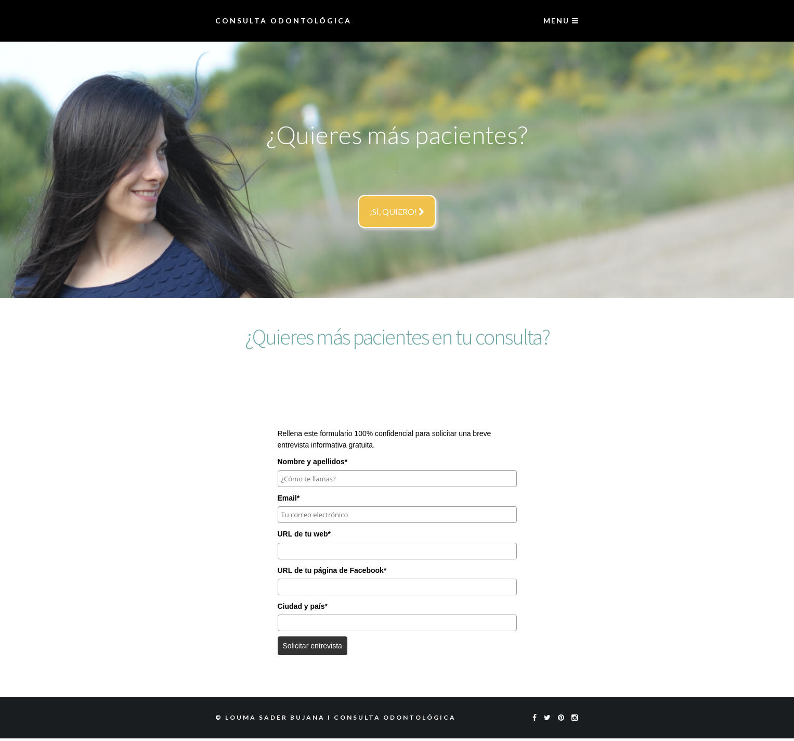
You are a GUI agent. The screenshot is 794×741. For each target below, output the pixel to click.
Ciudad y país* (303, 606)
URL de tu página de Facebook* (332, 570)
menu (561, 20)
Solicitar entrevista (312, 646)
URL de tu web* (304, 534)
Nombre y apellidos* (313, 461)
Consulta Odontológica (283, 20)
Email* (289, 498)
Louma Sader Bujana (275, 717)
